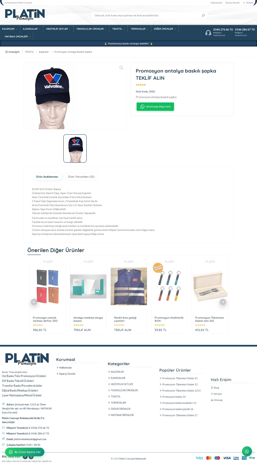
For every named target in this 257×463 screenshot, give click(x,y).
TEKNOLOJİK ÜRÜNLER (91, 28)
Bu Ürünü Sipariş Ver (24, 452)
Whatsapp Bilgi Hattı (155, 106)
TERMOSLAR (139, 28)
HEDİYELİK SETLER (58, 28)
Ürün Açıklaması (47, 176)
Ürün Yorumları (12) (81, 176)
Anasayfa (12, 51)
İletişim (248, 3)
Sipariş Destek (232, 3)
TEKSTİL (118, 28)
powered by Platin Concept (18, 3)
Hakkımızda (216, 3)
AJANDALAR (31, 28)
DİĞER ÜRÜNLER (165, 28)
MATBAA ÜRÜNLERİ (17, 36)
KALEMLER (9, 28)
